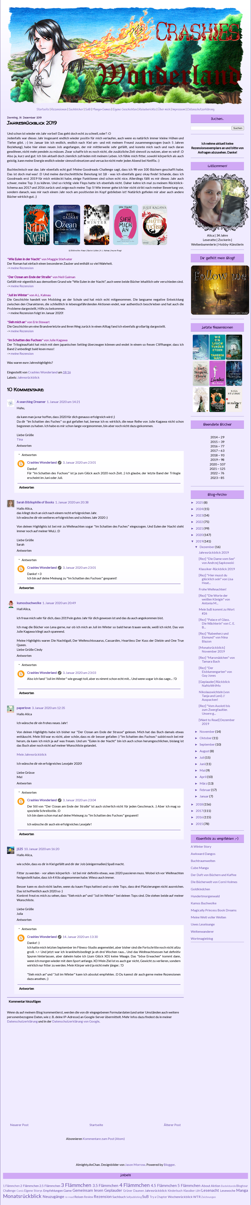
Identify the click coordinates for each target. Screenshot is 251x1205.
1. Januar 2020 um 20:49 (59, 603)
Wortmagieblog (202, 938)
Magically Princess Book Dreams (214, 910)
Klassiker (189, 1190)
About (205, 1186)
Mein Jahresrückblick (32, 754)
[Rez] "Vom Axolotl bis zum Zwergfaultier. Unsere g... (214, 709)
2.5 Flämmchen (49, 1186)
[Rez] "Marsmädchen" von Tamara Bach (217, 659)
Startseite (43, 110)
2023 (200, 515)
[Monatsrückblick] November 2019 (212, 649)
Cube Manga (200, 868)
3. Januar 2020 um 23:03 (79, 672)
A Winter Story (201, 846)
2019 (200, 541)
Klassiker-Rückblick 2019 (217, 569)
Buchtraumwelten (203, 861)
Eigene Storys (33, 1190)
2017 (200, 811)
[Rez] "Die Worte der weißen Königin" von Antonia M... (214, 599)
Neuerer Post (19, 1125)
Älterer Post (172, 1125)
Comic (20, 1190)
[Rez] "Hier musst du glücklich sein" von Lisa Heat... (216, 579)
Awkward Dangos (203, 854)
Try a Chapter (158, 1197)
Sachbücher (76, 110)
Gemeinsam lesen (87, 1190)
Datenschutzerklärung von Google (75, 1021)
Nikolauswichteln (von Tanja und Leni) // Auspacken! (214, 695)
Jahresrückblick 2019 (214, 552)
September (207, 744)
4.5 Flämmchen (164, 1185)
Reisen (78, 1197)
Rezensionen (59, 110)
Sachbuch (119, 1197)
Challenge (9, 1190)
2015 (200, 824)
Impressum (178, 110)
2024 (200, 509)
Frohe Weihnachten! (213, 589)
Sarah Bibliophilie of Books (35, 502)
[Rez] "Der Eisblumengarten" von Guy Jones (215, 671)
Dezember (207, 547)
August (205, 751)
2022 (200, 522)
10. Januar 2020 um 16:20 (41, 849)
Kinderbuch (175, 1190)
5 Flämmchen (189, 1185)
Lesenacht (210, 1190)
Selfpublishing (134, 1197)
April (203, 777)
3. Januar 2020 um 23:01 (79, 462)
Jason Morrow (135, 1164)
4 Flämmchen (134, 1185)
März (204, 783)
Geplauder (113, 1190)
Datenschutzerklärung (200, 110)
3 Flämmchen (76, 1185)
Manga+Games (102, 110)
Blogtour (242, 1186)
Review (88, 1197)
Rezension (103, 1196)
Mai (203, 770)
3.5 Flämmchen (105, 1185)
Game (67, 1190)
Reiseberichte (147, 110)
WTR (197, 1197)
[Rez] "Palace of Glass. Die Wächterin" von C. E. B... (217, 623)
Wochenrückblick (180, 1197)
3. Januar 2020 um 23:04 (79, 800)
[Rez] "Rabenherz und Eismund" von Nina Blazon (214, 637)
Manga (242, 1190)
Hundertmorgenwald (205, 896)
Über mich (164, 110)
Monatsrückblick (22, 1196)
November (207, 731)
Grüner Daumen (133, 1190)
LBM (198, 1190)
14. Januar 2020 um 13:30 (80, 937)
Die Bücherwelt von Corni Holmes (214, 882)
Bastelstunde (228, 1186)
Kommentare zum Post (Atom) (104, 1138)
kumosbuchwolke (29, 603)
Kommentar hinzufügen (25, 1001)
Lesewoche (227, 1190)
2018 (200, 804)
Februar (205, 790)
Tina (20, 439)
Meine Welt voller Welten (208, 917)
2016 (200, 817)
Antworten (24, 445)
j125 (20, 849)
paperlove (24, 708)
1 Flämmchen (11, 1186)
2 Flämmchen (29, 1186)
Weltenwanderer (202, 931)
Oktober (206, 738)
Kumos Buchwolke (203, 903)
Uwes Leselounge (203, 924)
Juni (203, 764)
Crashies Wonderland (42, 462)
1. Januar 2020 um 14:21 (63, 402)
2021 (200, 528)
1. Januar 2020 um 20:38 (72, 502)
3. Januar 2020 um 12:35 (48, 708)
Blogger (169, 1164)
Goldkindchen (200, 889)
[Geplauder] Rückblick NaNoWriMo (214, 683)
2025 (200, 502)
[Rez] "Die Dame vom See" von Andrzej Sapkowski (217, 560)
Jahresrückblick (28, 377)
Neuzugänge (53, 1196)
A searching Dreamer (31, 402)
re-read (69, 1197)
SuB (88, 110)
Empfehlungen (53, 1190)
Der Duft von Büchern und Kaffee (213, 875)
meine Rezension (22, 268)
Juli (202, 757)
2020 (200, 535)
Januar (204, 796)
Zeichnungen (208, 1197)
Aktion (215, 1186)
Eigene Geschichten (125, 110)
